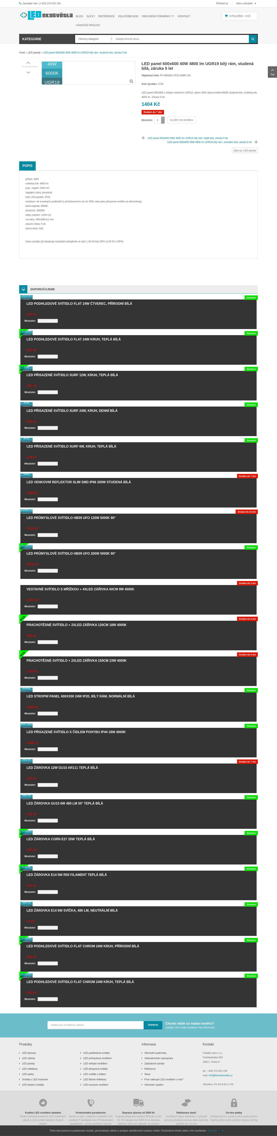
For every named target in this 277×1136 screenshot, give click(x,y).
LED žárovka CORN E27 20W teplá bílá (61, 839)
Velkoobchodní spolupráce (158, 1058)
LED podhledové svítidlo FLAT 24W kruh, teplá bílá (74, 339)
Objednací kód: (150, 75)
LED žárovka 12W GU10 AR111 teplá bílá (62, 767)
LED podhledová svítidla (96, 1053)
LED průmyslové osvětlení (97, 1058)
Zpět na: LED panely (245, 150)
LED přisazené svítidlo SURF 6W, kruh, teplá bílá (71, 446)
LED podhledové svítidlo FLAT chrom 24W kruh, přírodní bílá (83, 946)
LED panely (34, 52)
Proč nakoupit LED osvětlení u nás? (163, 1079)
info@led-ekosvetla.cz (221, 1075)
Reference (150, 1068)
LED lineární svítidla (33, 1084)
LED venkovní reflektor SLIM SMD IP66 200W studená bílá (79, 482)
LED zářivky (28, 1058)
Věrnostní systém (153, 1084)
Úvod (22, 52)
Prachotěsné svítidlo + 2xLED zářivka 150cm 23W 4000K (77, 660)
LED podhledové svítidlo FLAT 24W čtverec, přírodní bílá (79, 303)
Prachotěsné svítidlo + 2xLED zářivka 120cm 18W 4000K (77, 625)
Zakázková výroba (154, 1063)
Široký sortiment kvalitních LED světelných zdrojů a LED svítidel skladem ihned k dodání (43, 1111)
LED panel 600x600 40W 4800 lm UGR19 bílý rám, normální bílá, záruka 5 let (209, 142)
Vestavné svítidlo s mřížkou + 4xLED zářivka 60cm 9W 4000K (80, 589)
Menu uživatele (244, 3)
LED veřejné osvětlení (95, 1063)
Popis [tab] (27, 165)
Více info (212, 1130)
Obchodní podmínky (155, 1053)
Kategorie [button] (31, 39)
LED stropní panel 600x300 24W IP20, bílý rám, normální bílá (81, 696)
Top (272, 71)
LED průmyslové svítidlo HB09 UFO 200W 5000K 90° (71, 553)
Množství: (147, 120)
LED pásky (28, 1074)
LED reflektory (30, 1068)
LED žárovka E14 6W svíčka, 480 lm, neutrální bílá (72, 910)
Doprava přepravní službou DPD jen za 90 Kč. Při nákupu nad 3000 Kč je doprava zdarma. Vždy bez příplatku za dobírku (138, 1111)
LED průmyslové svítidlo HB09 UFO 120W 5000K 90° (71, 518)
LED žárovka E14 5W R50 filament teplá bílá (67, 875)
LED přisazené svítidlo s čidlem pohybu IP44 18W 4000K (76, 732)
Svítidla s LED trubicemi (35, 1079)
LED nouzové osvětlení (95, 1084)
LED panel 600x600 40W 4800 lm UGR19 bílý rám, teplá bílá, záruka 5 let (188, 138)
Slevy (147, 1074)
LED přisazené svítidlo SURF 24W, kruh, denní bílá (72, 410)
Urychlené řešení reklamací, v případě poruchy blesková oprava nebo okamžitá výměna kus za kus (186, 1111)
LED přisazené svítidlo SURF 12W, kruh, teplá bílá (72, 375)
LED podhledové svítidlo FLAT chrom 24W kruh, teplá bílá (80, 982)
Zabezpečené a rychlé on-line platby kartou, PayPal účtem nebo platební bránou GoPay (234, 1110)
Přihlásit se (222, 3)
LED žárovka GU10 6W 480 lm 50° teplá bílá (65, 803)
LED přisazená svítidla (95, 1068)
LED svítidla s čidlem (94, 1074)
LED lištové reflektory (94, 1079)
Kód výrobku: (149, 84)
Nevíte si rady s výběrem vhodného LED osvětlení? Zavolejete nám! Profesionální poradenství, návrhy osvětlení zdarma (91, 1111)
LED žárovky (29, 1053)
